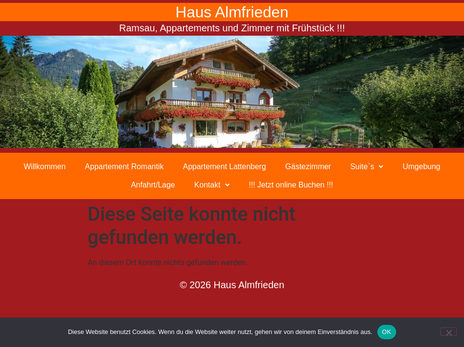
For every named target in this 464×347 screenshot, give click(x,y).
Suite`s (367, 166)
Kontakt (212, 185)
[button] (367, 167)
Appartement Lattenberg (224, 166)
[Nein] (448, 331)
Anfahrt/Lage (153, 185)
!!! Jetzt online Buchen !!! (291, 185)
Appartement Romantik (124, 166)
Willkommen (44, 166)
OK (386, 331)
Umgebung (421, 166)
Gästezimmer (308, 166)
